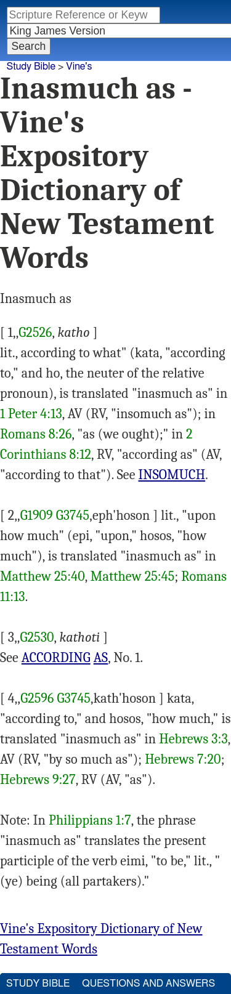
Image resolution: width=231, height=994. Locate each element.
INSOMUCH (172, 475)
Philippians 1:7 (90, 820)
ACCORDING (56, 658)
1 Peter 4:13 (31, 414)
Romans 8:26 (36, 434)
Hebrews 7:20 (183, 759)
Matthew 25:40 (42, 576)
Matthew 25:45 (133, 576)
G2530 (37, 637)
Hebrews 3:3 (193, 739)
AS (101, 658)
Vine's (79, 66)
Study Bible (31, 66)
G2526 (35, 333)
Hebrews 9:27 (38, 780)
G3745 (72, 515)
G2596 (37, 698)
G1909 (36, 515)
